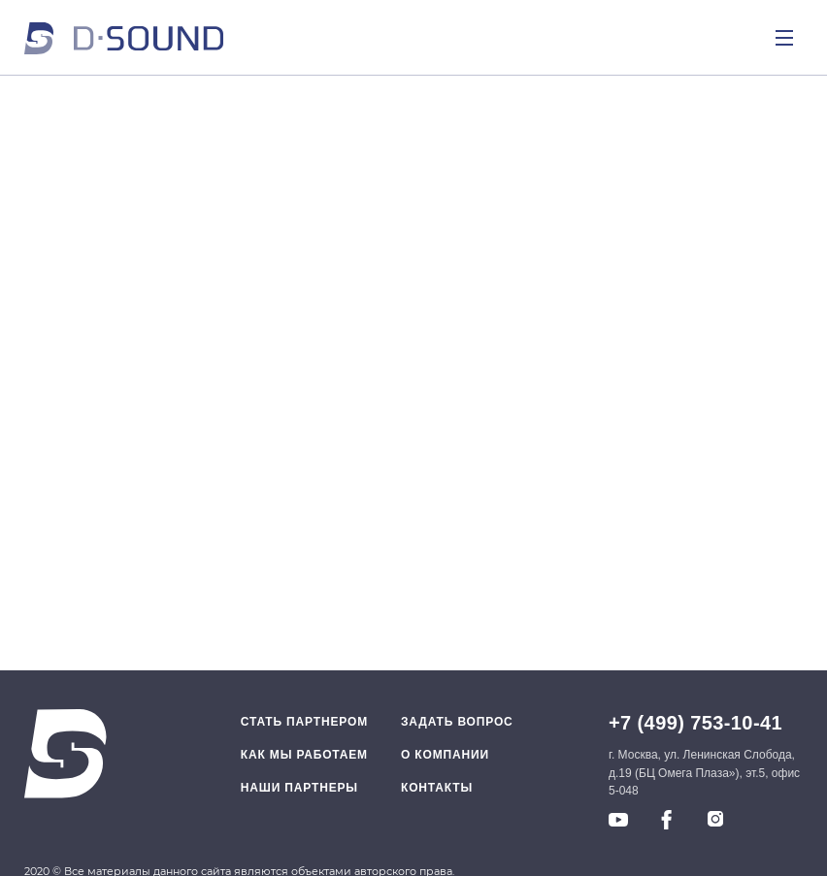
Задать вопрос (457, 722)
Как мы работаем (304, 755)
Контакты (437, 788)
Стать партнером (304, 722)
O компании (445, 755)
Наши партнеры (299, 788)
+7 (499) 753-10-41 (695, 722)
